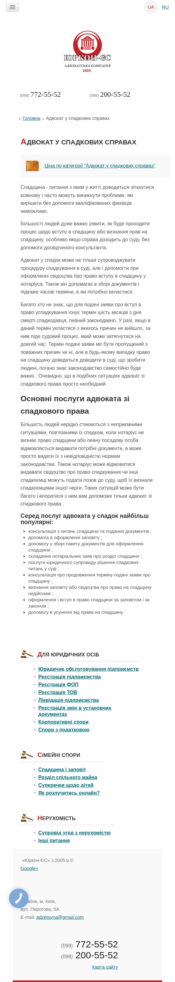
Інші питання (54, 840)
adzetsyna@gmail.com (60, 917)
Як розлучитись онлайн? (69, 793)
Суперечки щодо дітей (65, 785)
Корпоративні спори (63, 722)
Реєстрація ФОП (58, 684)
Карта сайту (105, 967)
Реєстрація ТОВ (57, 692)
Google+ (29, 868)
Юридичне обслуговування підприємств (88, 669)
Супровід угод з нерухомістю (74, 832)
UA (151, 7)
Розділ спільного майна (67, 777)
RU (165, 7)
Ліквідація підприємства (68, 700)
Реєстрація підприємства (69, 676)
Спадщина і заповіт (62, 769)
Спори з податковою (63, 729)
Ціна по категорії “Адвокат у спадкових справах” (100, 165)
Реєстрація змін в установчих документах (74, 711)
